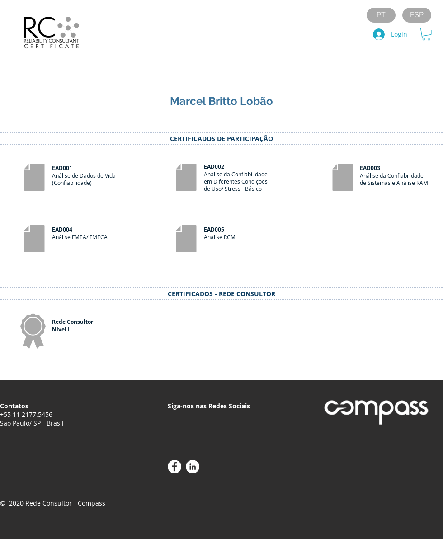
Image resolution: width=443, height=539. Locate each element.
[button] (426, 34)
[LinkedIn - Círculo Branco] (192, 466)
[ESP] (416, 15)
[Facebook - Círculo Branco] (174, 466)
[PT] (381, 15)
